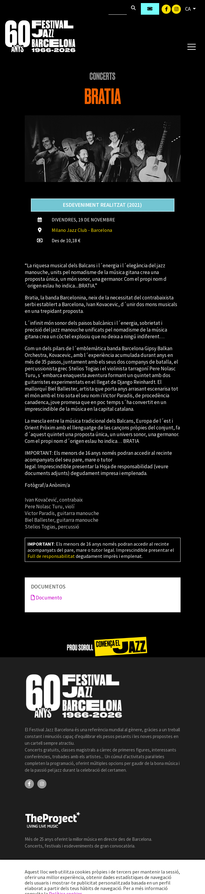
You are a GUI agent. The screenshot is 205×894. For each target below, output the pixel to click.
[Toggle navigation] (191, 46)
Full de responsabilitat (51, 556)
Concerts (102, 76)
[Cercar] (117, 9)
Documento (46, 597)
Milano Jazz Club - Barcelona (82, 230)
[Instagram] (176, 8)
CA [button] (188, 9)
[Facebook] (167, 8)
